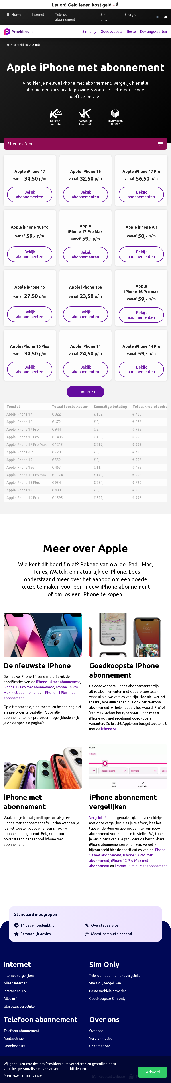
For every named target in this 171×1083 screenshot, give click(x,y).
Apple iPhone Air (19, 452)
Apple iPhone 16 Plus (23, 483)
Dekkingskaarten (153, 31)
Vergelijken (20, 44)
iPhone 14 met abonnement (58, 682)
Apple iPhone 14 (19, 490)
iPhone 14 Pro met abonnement (29, 687)
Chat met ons (100, 1046)
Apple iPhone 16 (19, 422)
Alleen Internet (15, 983)
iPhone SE (109, 729)
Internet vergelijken (19, 976)
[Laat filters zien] (85, 144)
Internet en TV (15, 991)
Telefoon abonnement (65, 17)
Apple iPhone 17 (19, 414)
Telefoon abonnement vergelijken (115, 976)
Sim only (103, 17)
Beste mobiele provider (107, 991)
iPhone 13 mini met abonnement (141, 866)
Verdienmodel (100, 1038)
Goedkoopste (111, 31)
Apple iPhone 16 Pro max (26, 475)
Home (16, 15)
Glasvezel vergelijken (20, 1006)
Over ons (96, 1031)
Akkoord (153, 1072)
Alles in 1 (11, 999)
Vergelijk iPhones (102, 818)
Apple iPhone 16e (20, 467)
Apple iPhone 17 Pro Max (26, 445)
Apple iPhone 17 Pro (22, 429)
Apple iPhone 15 (19, 460)
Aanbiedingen (15, 1038)
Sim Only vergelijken (105, 983)
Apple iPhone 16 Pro (22, 437)
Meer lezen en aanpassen (24, 1075)
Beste (131, 31)
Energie (130, 15)
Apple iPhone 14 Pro (22, 498)
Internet (38, 15)
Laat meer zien (85, 391)
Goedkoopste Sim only (107, 999)
